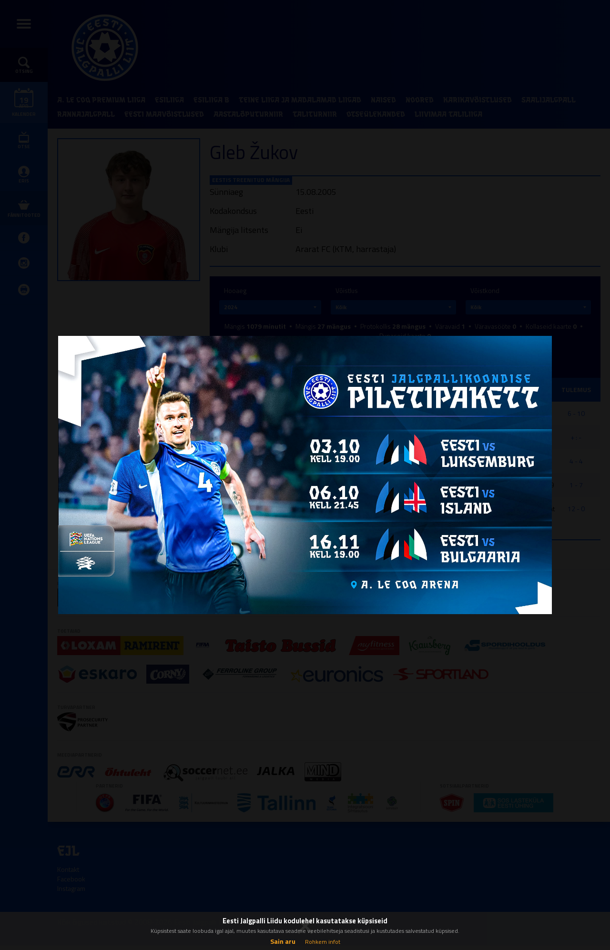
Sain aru (282, 941)
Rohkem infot (322, 941)
